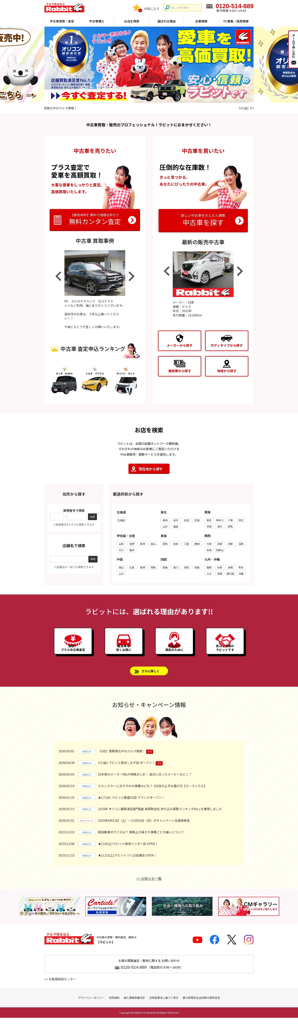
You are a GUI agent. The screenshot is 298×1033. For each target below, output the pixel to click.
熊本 (241, 569)
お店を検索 (131, 21)
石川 (121, 551)
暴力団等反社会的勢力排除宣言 (201, 1013)
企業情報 (201, 21)
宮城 (197, 521)
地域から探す (226, 370)
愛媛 (165, 569)
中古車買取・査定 (62, 21)
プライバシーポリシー (91, 1013)
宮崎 (219, 575)
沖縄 (241, 575)
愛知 (165, 545)
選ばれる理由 (166, 21)
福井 (131, 551)
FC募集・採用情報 (236, 21)
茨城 (209, 528)
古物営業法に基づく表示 (163, 1013)
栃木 (219, 528)
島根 (142, 569)
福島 (175, 528)
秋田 (186, 521)
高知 (186, 569)
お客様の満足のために (174, 658)
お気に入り (151, 8)
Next (131, 277)
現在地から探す (151, 470)
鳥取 (153, 569)
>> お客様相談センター (60, 994)
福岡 (209, 569)
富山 (153, 545)
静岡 (197, 545)
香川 (175, 569)
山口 (121, 575)
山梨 (121, 545)
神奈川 (220, 521)
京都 (230, 545)
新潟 (142, 545)
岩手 (175, 521)
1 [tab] (142, 98)
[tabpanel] (149, 65)
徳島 (197, 569)
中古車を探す (203, 219)
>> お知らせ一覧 (149, 893)
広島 (131, 569)
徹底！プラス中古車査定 (73, 658)
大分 (209, 575)
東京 (209, 521)
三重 (186, 545)
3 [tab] (155, 98)
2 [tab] (149, 98)
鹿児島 (230, 575)
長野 (131, 545)
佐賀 (219, 569)
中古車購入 (96, 21)
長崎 (230, 569)
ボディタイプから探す (227, 345)
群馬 (230, 528)
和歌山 (220, 551)
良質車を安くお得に (124, 658)
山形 (165, 528)
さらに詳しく (150, 685)
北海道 (121, 521)
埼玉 (241, 521)
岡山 (121, 569)
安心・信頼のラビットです (225, 658)
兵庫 (219, 545)
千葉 (230, 521)
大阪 (209, 545)
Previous (58, 277)
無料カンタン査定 (94, 219)
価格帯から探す (179, 370)
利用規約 (114, 1013)
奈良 (209, 551)
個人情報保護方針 (134, 1013)
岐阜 (175, 545)
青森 (165, 521)
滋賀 (241, 545)
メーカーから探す (180, 345)
